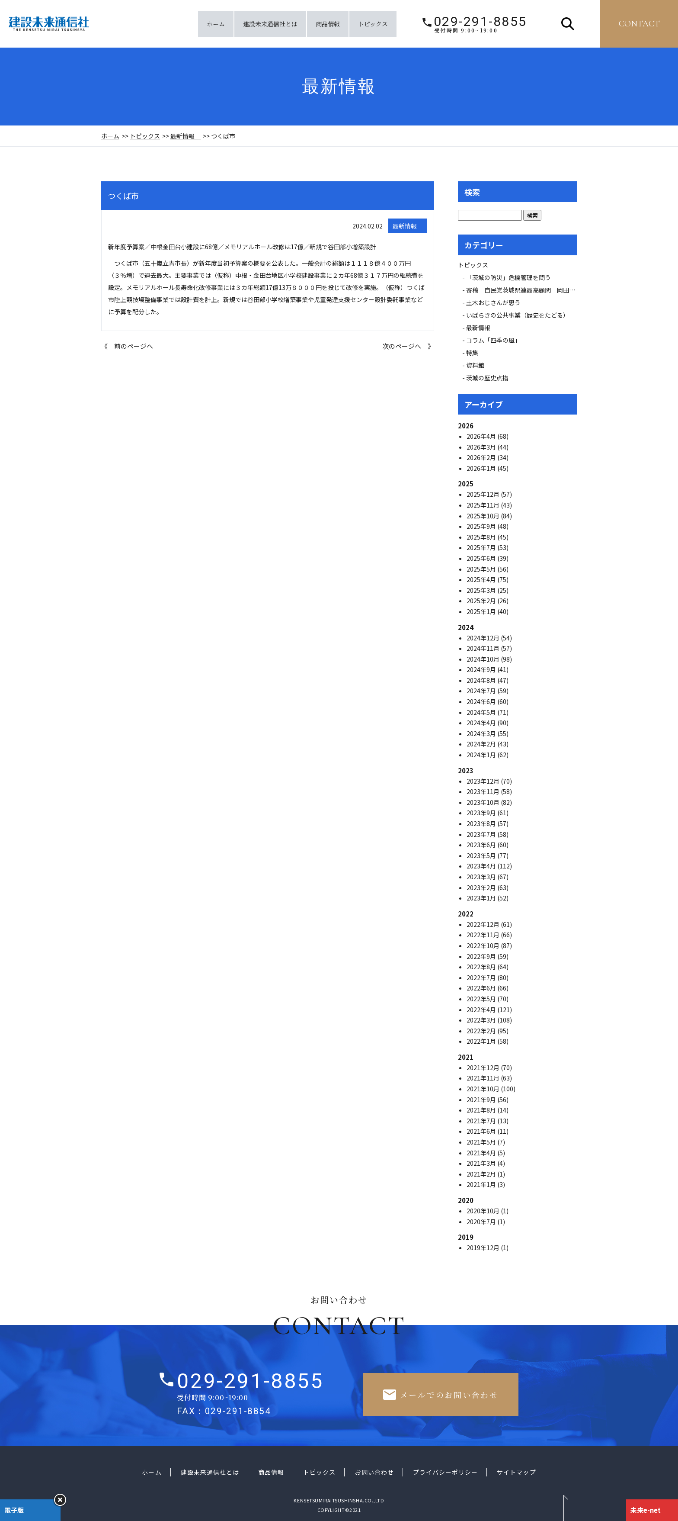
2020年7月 (482, 1221)
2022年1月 (482, 1041)
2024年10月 (484, 659)
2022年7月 (482, 977)
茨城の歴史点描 (487, 377)
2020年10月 (484, 1210)
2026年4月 (482, 436)
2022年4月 (482, 1009)
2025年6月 (482, 558)
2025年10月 (484, 515)
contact (639, 24)
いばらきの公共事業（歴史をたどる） (517, 315)
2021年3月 (482, 1163)
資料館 (475, 365)
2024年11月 (484, 648)
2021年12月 (484, 1067)
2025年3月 (482, 590)
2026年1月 (482, 468)
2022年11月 (484, 934)
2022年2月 (482, 1030)
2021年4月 (482, 1152)
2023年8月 (482, 823)
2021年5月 (482, 1142)
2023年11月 (484, 791)
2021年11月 (484, 1078)
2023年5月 (482, 855)
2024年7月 (482, 690)
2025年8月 (482, 537)
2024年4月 (482, 722)
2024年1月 (482, 754)
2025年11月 (484, 505)
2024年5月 (482, 712)
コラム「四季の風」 (493, 340)
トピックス (373, 23)
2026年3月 (482, 447)
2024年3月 (482, 733)
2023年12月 (484, 781)
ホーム (216, 23)
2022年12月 (484, 924)
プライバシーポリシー (445, 1472)
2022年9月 (482, 956)
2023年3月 (482, 876)
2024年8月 (482, 680)
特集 (472, 352)
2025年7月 (482, 547)
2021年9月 (482, 1099)
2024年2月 (482, 744)
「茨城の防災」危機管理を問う (508, 277)
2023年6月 (482, 844)
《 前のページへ (127, 346)
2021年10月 (484, 1088)
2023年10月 (484, 802)
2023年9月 (482, 812)
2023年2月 (482, 887)
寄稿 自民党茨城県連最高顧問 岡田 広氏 (529, 290)
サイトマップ (516, 1472)
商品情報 (328, 23)
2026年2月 (482, 457)
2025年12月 (484, 494)
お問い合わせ (374, 1472)
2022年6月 (482, 988)
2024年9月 (482, 669)
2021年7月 (482, 1120)
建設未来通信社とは (270, 23)
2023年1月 (482, 898)
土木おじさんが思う (493, 302)
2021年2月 (482, 1174)
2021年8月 (482, 1110)
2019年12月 (484, 1247)
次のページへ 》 (408, 346)
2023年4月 (482, 866)
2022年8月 (482, 966)
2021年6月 (482, 1131)
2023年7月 (482, 834)
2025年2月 (482, 600)
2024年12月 (484, 637)
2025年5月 (482, 569)
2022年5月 (482, 998)
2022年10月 (484, 945)
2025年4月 (482, 579)
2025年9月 (482, 526)
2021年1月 (482, 1184)
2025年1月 (482, 611)
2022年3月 (482, 1020)
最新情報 (185, 136)
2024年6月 (482, 701)
